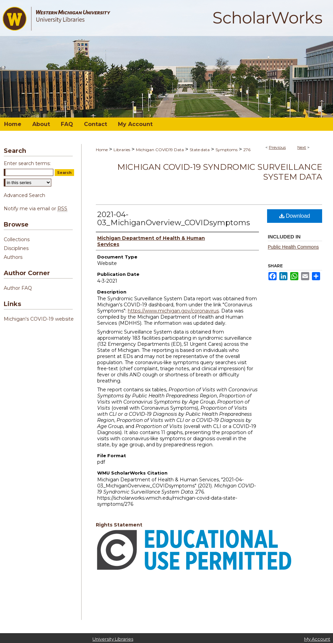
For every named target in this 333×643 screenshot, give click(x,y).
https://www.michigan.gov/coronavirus (173, 311)
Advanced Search (24, 195)
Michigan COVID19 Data (160, 149)
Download (294, 216)
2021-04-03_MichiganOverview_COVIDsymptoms (173, 218)
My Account (317, 639)
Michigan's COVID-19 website (39, 319)
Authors (13, 257)
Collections (17, 239)
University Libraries (112, 639)
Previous (277, 147)
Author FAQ (18, 288)
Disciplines (16, 248)
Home (102, 149)
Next (301, 147)
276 (246, 149)
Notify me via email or (35, 209)
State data (200, 149)
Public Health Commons (293, 247)
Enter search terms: (27, 163)
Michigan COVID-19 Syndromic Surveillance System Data (219, 172)
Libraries (121, 149)
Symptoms (226, 149)
